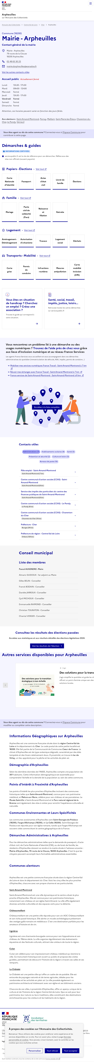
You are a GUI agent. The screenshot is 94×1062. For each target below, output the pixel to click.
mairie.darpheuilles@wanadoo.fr (22, 66)
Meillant (51, 119)
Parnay (43, 119)
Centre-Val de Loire (30, 25)
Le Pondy (11, 122)
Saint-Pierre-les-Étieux (66, 119)
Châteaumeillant (17, 910)
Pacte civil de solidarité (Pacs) (26, 212)
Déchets (77, 240)
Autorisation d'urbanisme (26, 241)
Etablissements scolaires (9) (53, 451)
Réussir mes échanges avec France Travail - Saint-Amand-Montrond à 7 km (45, 371)
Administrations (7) (31, 451)
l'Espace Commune (71, 132)
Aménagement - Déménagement (9, 241)
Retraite (60, 212)
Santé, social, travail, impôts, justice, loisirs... (63, 301)
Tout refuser (52, 1050)
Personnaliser (35, 1050)
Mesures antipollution (60, 270)
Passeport (26, 181)
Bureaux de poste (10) (49, 461)
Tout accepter (70, 1050)
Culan (12, 948)
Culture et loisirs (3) (61, 456)
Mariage (9, 212)
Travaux (43, 240)
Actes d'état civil (43, 181)
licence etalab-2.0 (52, 1059)
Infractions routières (43, 270)
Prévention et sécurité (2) (39, 456)
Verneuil (20, 122)
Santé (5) (71, 451)
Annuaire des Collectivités (11, 25)
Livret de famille (60, 181)
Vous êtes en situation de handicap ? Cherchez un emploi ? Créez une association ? (21, 305)
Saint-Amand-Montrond (28, 119)
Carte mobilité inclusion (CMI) (77, 269)
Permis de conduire (26, 270)
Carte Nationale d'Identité (9, 181)
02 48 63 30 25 (14, 61)
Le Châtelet (14, 969)
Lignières (13, 931)
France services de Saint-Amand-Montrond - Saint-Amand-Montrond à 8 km (45, 375)
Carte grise (9, 270)
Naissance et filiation (43, 212)
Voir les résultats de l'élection (45, 645)
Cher (43, 25)
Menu (90, 3)
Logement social (60, 241)
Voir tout (40, 169)
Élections (77, 181)
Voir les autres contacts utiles (15, 72)
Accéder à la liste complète (46, 407)
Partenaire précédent (5, 685)
